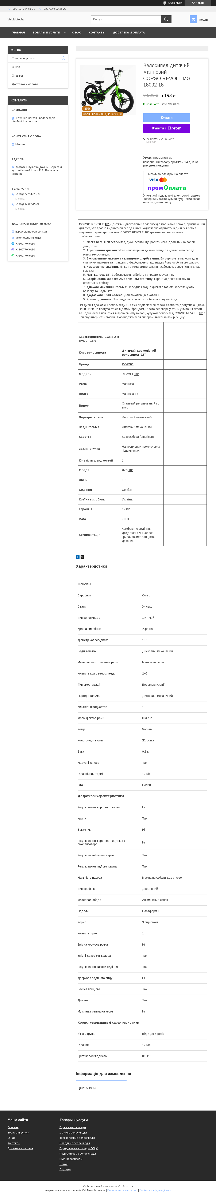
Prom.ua (128, 1186)
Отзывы (17, 75)
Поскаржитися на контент (122, 1190)
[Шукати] (166, 19)
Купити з (166, 128)
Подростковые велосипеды (77, 1153)
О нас (76, 32)
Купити (167, 117)
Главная (18, 32)
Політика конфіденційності (155, 1190)
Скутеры (65, 1169)
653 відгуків (175, 2)
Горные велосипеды (72, 1127)
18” (146, 232)
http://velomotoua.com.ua (31, 231)
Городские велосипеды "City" (78, 1148)
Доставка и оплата (129, 32)
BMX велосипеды (70, 1158)
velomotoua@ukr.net (28, 237)
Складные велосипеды (74, 1143)
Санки (63, 1164)
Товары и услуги (46, 32)
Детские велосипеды (73, 1132)
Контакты (97, 32)
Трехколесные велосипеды (77, 1137)
